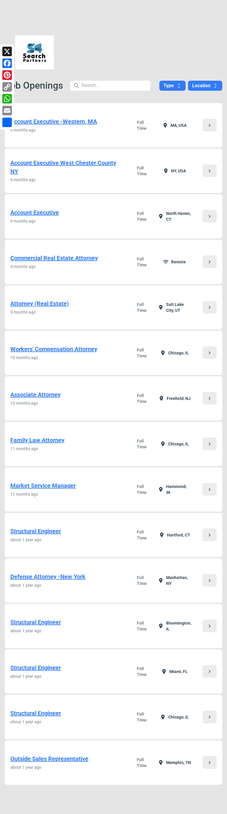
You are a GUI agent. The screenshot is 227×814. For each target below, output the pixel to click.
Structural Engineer (35, 531)
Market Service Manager (43, 485)
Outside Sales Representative (49, 758)
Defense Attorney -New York (47, 576)
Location (205, 85)
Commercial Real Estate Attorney (54, 258)
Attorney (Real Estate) (39, 303)
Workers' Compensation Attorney (53, 349)
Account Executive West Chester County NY (63, 167)
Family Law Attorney (37, 440)
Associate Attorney (35, 394)
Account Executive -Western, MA (53, 121)
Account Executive (34, 212)
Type (172, 85)
